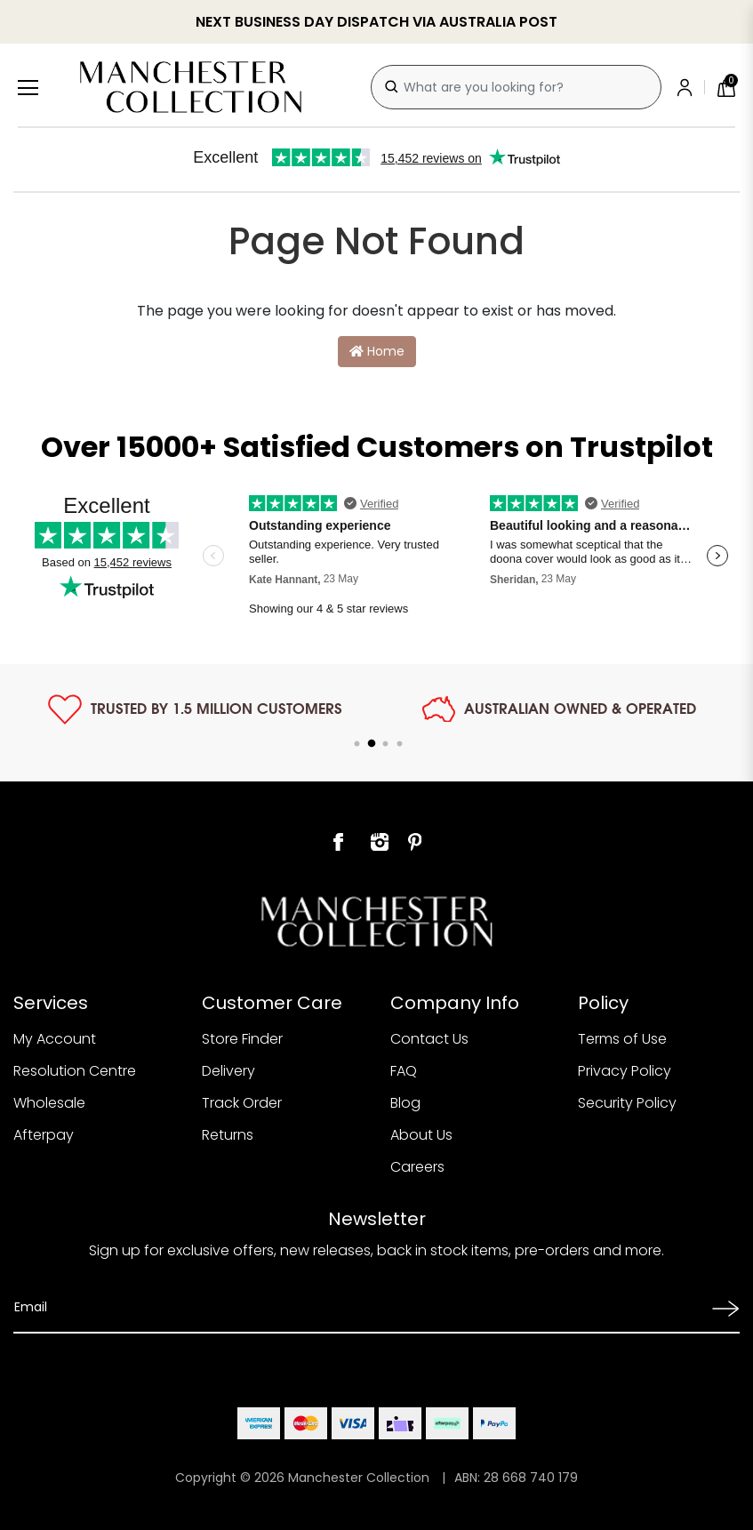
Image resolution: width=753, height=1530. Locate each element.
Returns (227, 1135)
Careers (417, 1167)
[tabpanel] (195, 709)
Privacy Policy (624, 1071)
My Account (54, 1039)
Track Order (242, 1103)
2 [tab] (372, 744)
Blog (405, 1103)
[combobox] (516, 87)
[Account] (688, 87)
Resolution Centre (74, 1071)
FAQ (403, 1071)
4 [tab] (400, 744)
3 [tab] (386, 744)
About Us (421, 1135)
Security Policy (627, 1103)
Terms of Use (622, 1039)
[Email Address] (357, 1307)
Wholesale (49, 1103)
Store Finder (242, 1039)
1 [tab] (357, 744)
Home (377, 351)
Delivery (228, 1071)
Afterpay (43, 1135)
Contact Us (429, 1039)
